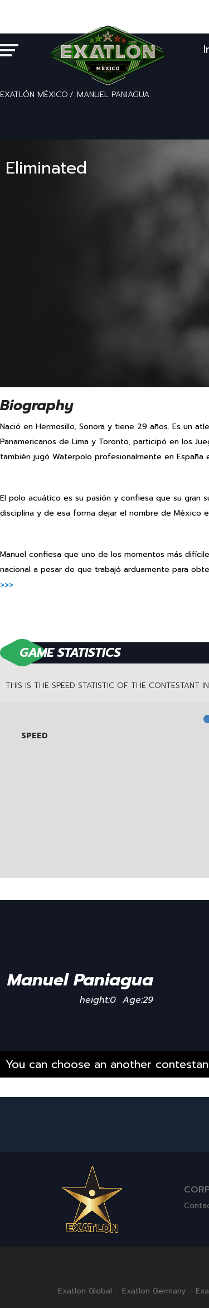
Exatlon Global (85, 1291)
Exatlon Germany (154, 1291)
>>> (6, 585)
